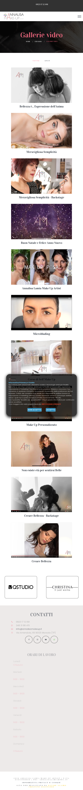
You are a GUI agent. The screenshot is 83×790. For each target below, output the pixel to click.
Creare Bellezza (41, 561)
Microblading (41, 334)
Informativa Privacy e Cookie (41, 782)
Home (28, 41)
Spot (47, 61)
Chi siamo (38, 41)
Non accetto (34, 410)
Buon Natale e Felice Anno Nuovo (41, 243)
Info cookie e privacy (51, 404)
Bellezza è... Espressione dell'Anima (42, 106)
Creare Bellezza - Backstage (41, 515)
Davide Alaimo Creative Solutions (48, 786)
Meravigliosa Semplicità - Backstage (41, 197)
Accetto (50, 410)
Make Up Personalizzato (41, 425)
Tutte (36, 61)
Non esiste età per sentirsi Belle (42, 470)
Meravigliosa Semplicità (41, 152)
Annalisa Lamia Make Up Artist (41, 288)
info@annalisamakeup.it (29, 630)
